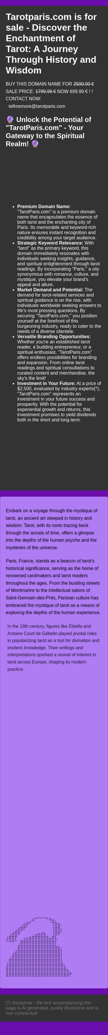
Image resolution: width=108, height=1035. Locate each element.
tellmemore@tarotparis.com (37, 106)
